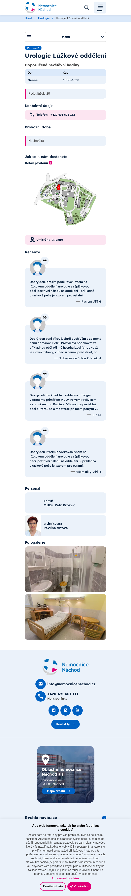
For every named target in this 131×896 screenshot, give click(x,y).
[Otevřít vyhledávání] (86, 7)
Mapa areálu (56, 791)
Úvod (28, 18)
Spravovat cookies (65, 878)
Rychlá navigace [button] (41, 817)
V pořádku (79, 886)
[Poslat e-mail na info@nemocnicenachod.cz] (65, 684)
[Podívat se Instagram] (65, 710)
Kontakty (63, 724)
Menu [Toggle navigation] (100, 7)
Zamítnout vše (53, 886)
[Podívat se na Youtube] (77, 710)
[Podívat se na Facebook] (54, 710)
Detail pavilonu (36, 163)
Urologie (43, 18)
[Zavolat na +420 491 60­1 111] (57, 696)
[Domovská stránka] (66, 667)
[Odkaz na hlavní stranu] (41, 7)
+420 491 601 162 (62, 114)
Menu (65, 37)
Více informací (88, 873)
